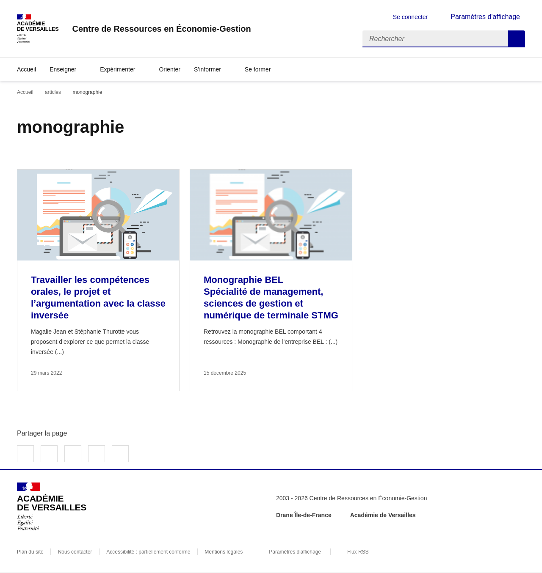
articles (53, 92)
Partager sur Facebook (25, 453)
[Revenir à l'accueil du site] (51, 507)
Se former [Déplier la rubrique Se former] (258, 69)
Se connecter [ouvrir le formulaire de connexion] (410, 17)
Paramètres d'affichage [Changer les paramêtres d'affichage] (485, 16)
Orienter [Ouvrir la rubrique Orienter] (169, 69)
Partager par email (96, 453)
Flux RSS (358, 552)
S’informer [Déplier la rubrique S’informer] (207, 69)
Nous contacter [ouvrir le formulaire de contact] (75, 552)
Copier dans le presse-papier (120, 453)
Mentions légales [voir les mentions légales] (224, 552)
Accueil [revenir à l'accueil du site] (26, 69)
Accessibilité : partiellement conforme (148, 552)
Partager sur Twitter (49, 453)
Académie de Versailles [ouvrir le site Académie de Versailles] (383, 515)
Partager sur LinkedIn (72, 453)
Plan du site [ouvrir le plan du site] (30, 552)
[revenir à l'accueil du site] (161, 29)
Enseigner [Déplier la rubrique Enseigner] (63, 69)
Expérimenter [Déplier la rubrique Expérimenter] (117, 69)
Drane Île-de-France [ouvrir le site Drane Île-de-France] (304, 515)
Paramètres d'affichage (295, 552)
